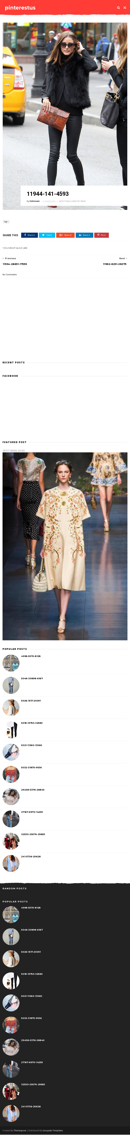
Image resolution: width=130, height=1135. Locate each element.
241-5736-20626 (31, 856)
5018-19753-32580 (32, 723)
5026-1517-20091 (31, 700)
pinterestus (20, 7)
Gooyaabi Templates (53, 1130)
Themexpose (20, 1130)
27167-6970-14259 (32, 812)
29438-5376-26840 (33, 790)
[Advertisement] (65, 343)
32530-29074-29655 (33, 834)
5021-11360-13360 (31, 745)
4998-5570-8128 (30, 656)
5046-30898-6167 (32, 678)
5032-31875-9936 (31, 767)
